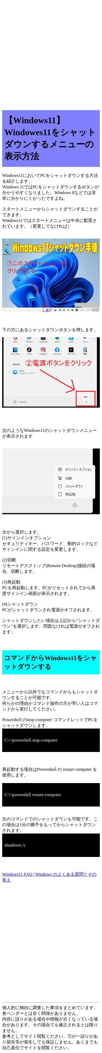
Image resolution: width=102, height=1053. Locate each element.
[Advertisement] (51, 53)
